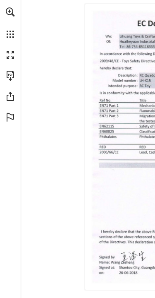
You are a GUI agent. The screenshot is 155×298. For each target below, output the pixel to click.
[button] (10, 12)
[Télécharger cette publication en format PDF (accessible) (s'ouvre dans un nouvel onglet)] (10, 75)
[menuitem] (10, 22)
